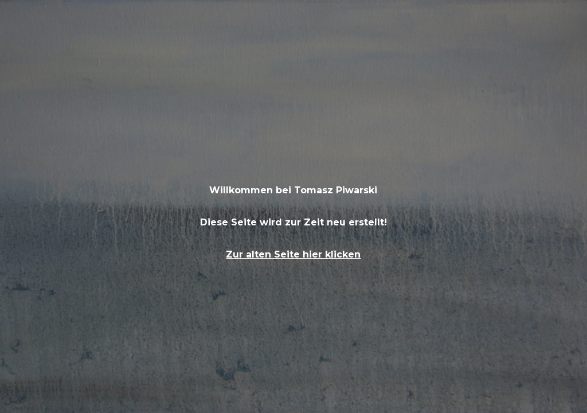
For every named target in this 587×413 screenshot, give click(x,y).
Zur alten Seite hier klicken (293, 254)
